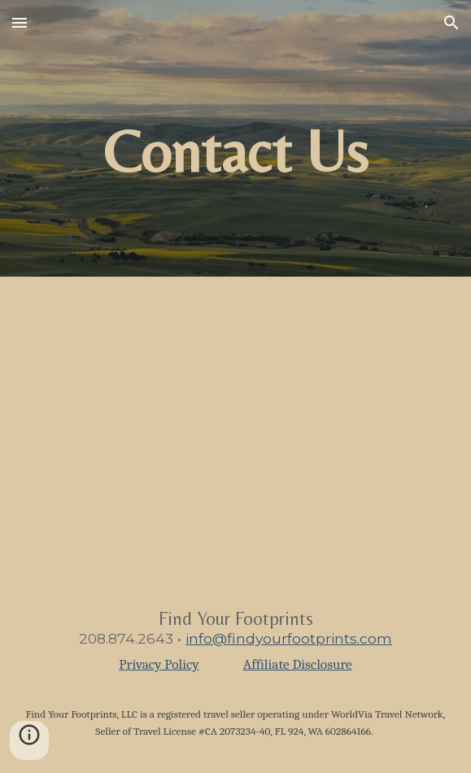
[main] (235, 138)
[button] (19, 22)
